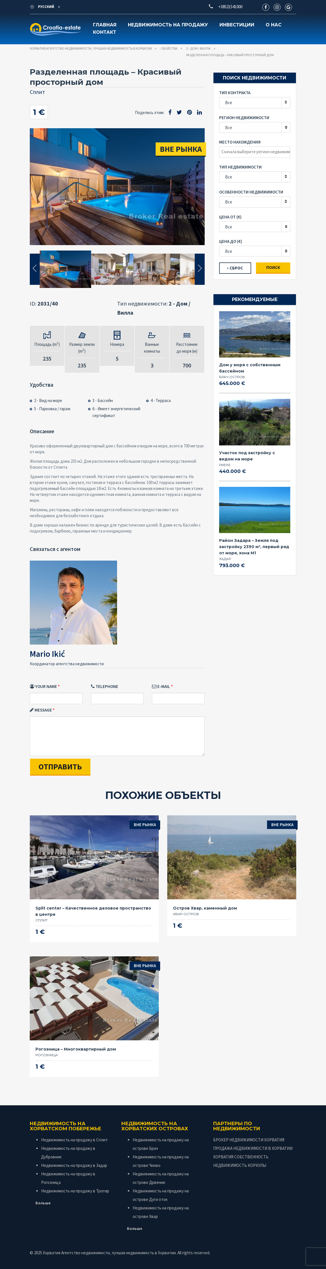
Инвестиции (236, 25)
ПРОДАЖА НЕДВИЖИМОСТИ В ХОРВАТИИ (253, 1148)
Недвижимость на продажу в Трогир (75, 1191)
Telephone (104, 686)
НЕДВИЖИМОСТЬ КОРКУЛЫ (239, 1165)
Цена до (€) (230, 241)
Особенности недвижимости (251, 192)
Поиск (273, 267)
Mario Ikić (47, 653)
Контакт (104, 32)
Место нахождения (240, 142)
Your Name (43, 686)
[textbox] (256, 151)
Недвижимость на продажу (168, 25)
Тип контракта (234, 92)
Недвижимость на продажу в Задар (74, 1165)
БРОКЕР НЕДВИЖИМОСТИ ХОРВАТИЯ (248, 1139)
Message (41, 710)
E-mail (161, 686)
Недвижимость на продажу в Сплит (74, 1139)
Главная (105, 25)
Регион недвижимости (244, 117)
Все (228, 102)
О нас (273, 25)
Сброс (236, 268)
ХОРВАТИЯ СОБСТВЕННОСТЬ (240, 1156)
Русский (42, 6)
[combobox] (254, 127)
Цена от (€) (230, 217)
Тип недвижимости (240, 167)
